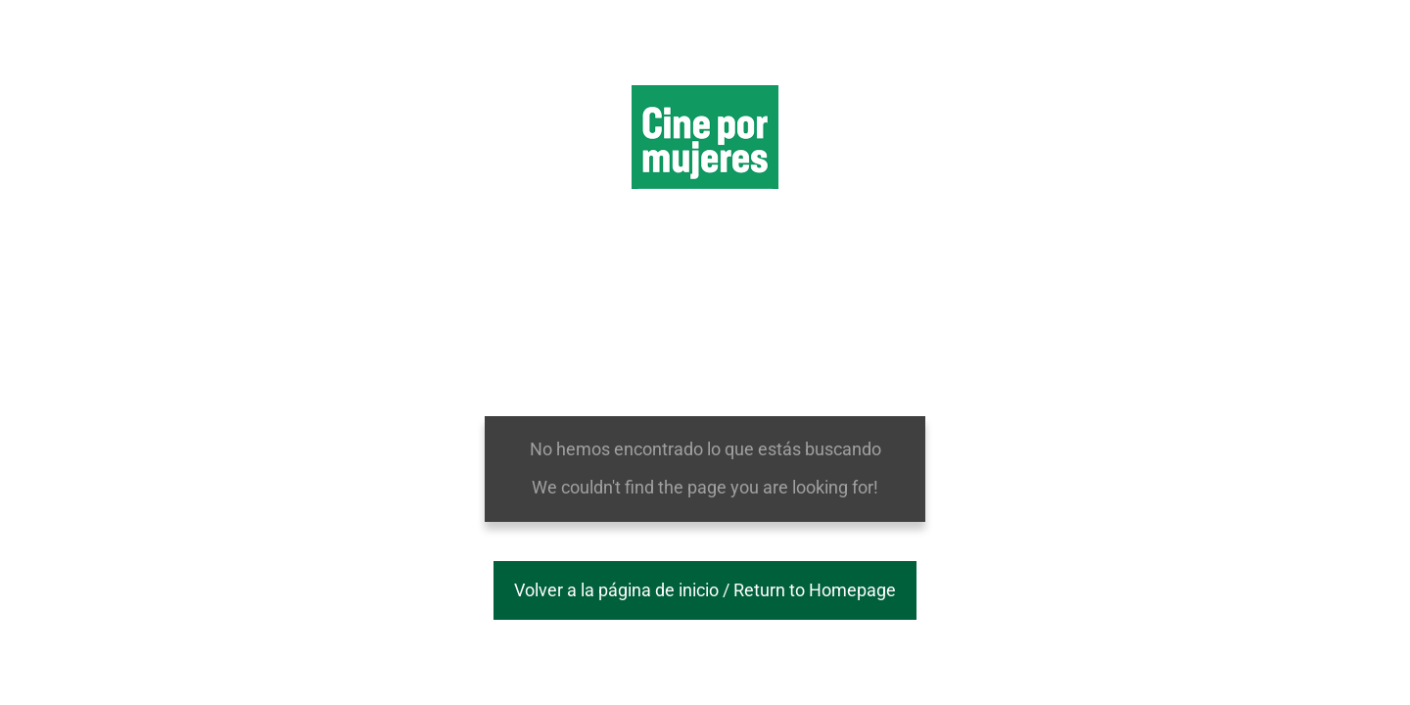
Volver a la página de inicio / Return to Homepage (705, 590)
